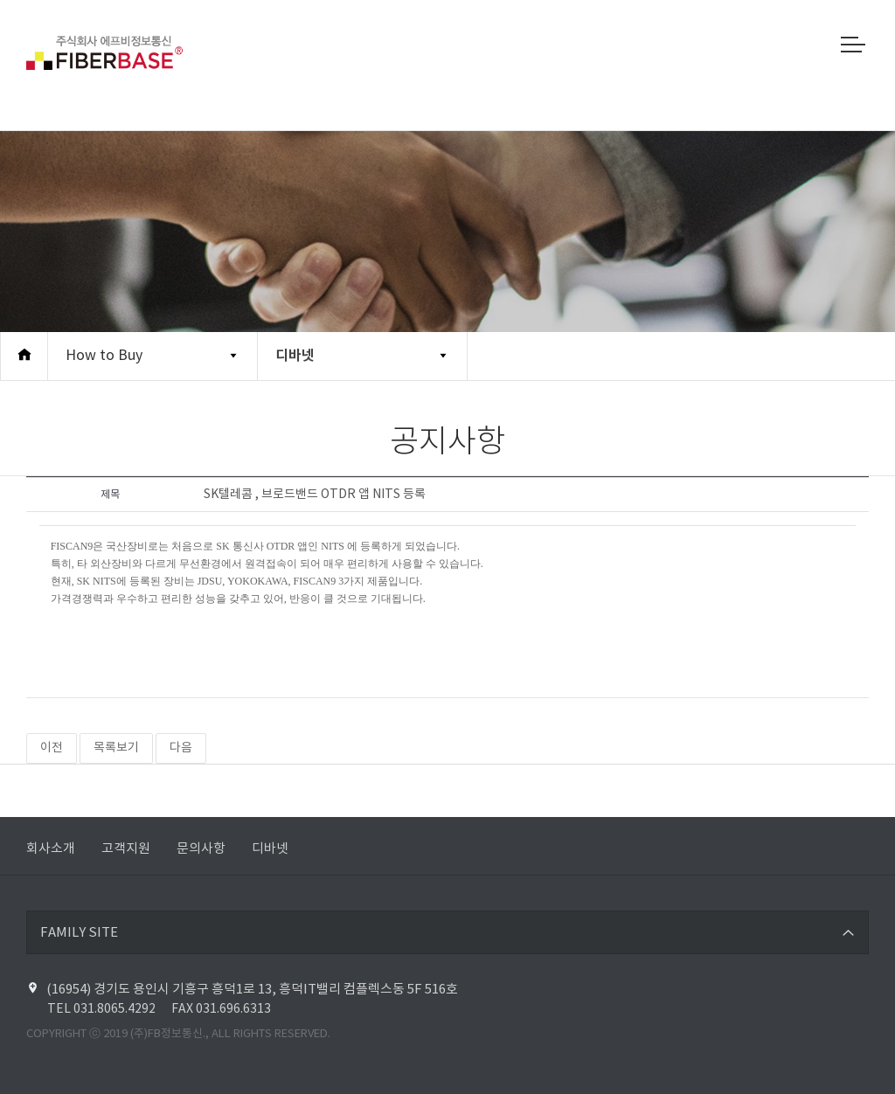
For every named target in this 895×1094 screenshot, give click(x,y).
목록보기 (116, 748)
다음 (181, 748)
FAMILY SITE (79, 932)
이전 (51, 748)
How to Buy (104, 356)
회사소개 (50, 848)
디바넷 (295, 355)
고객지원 (125, 848)
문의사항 (201, 848)
